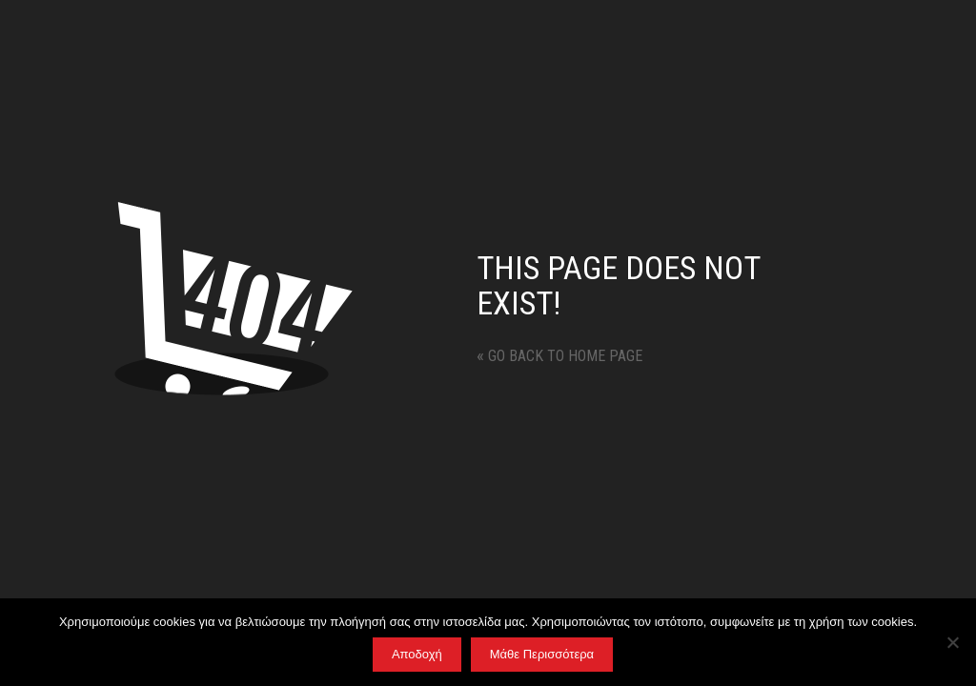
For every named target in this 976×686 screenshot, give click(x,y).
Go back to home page (559, 356)
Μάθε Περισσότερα (542, 654)
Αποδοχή (417, 654)
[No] (952, 642)
